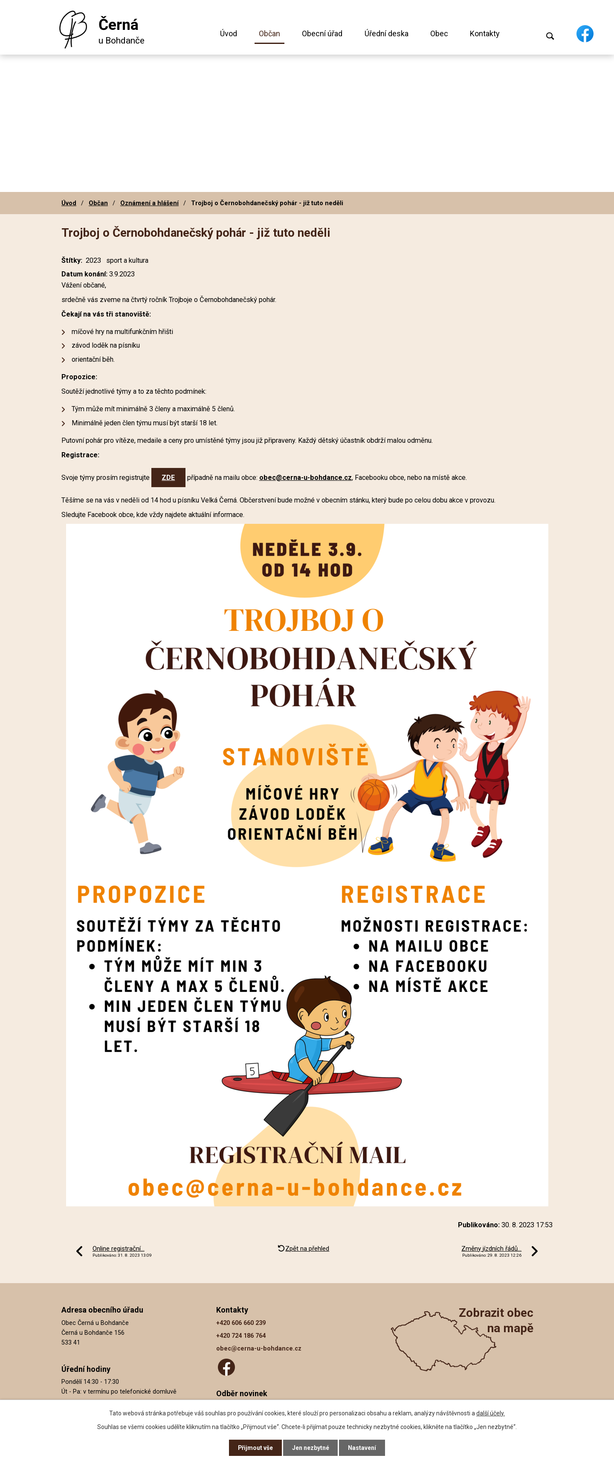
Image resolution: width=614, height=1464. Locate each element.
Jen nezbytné (310, 1447)
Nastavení (362, 1447)
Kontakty (485, 33)
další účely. (490, 1412)
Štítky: (71, 260)
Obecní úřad (322, 33)
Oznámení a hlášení (149, 203)
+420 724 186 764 (241, 1335)
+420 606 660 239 (241, 1323)
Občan (269, 33)
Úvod (228, 33)
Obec (439, 33)
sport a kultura (127, 260)
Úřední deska (386, 33)
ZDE (168, 477)
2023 (93, 260)
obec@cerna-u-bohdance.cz (305, 477)
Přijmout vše (255, 1447)
